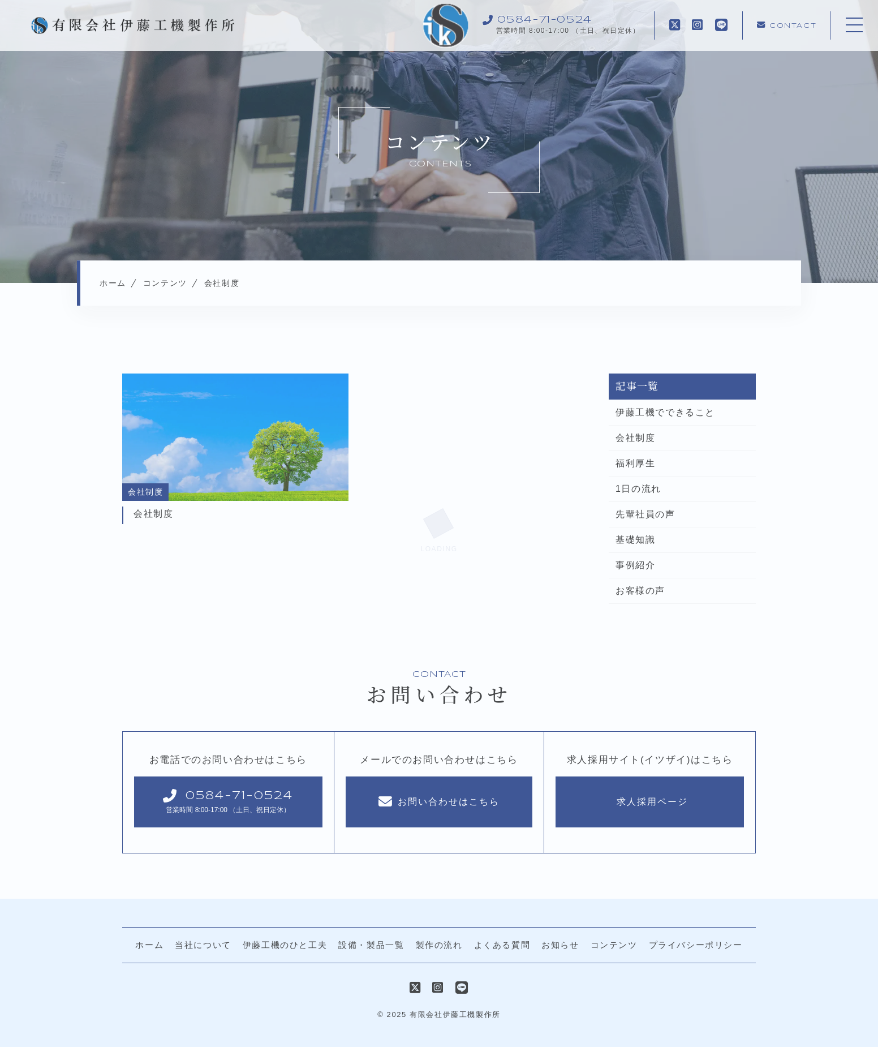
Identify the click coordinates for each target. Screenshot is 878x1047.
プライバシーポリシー (696, 945)
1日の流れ (638, 489)
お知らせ (560, 945)
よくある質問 (502, 945)
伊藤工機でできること (665, 412)
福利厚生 (635, 463)
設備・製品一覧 (371, 945)
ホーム (149, 945)
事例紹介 (635, 565)
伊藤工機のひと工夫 (285, 945)
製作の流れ (439, 945)
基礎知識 (635, 539)
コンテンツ (614, 945)
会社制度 (635, 438)
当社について (203, 945)
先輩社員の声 (645, 514)
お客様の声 (640, 590)
